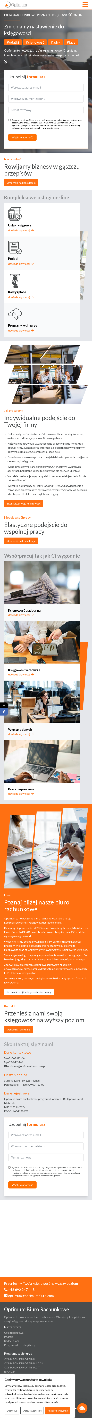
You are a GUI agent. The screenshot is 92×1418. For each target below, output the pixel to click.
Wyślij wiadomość (22, 137)
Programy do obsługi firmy (20, 1344)
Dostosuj (12, 1410)
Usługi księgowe (13, 1332)
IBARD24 (9, 1371)
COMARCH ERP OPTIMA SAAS (23, 1363)
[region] (37, 1396)
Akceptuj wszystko (58, 1410)
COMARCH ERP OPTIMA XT (22, 1367)
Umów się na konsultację (21, 182)
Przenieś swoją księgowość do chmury (29, 992)
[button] (82, 1408)
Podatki (8, 1336)
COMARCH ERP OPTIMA (20, 1359)
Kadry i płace (11, 1340)
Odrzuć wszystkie (32, 1410)
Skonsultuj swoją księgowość (23, 503)
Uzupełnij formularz (18, 1029)
